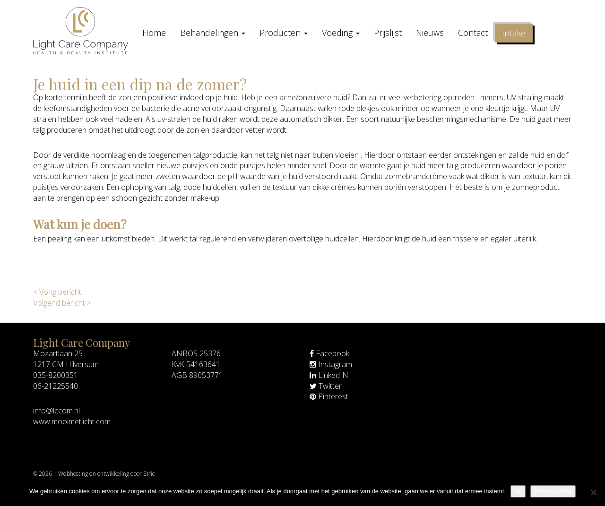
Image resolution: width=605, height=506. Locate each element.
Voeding (341, 32)
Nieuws (430, 32)
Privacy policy (552, 491)
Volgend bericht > (62, 303)
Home (154, 32)
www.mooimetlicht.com (72, 421)
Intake (514, 33)
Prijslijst (388, 32)
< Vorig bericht (57, 292)
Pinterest (329, 396)
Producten (283, 32)
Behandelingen (212, 32)
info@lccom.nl (56, 410)
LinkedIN (329, 375)
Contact (473, 32)
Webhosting (73, 474)
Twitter (326, 386)
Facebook (329, 353)
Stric (149, 474)
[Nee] (593, 492)
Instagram (331, 364)
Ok (518, 491)
